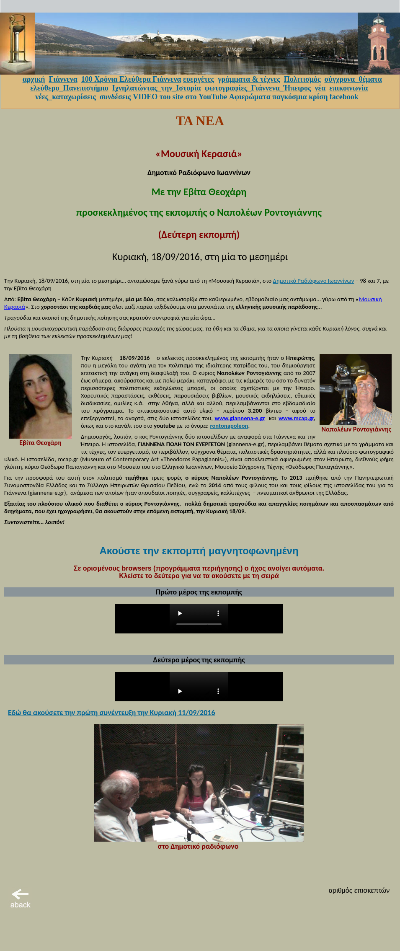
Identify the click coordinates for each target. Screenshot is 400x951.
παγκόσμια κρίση (300, 97)
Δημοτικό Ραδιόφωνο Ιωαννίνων (313, 280)
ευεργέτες (198, 79)
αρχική (34, 79)
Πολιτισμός (302, 79)
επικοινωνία (348, 88)
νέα (320, 88)
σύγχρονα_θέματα (353, 79)
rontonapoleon (229, 425)
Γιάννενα (63, 79)
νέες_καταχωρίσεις (65, 97)
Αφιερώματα (250, 97)
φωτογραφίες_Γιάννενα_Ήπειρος (258, 88)
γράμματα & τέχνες (249, 79)
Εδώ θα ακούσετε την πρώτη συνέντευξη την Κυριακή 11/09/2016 (111, 712)
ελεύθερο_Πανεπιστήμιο (69, 88)
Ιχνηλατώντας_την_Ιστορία (156, 88)
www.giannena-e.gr (239, 418)
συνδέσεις (115, 97)
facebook (344, 97)
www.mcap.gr (296, 418)
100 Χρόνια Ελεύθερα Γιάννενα (131, 79)
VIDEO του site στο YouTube (180, 97)
